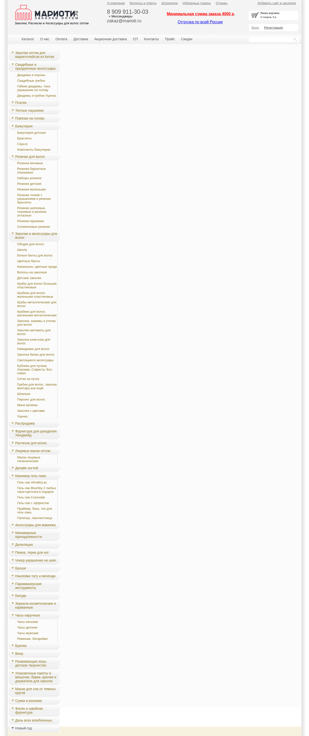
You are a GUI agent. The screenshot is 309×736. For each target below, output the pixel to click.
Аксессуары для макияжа (35, 525)
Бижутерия (24, 126)
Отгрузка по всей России (200, 22)
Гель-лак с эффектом (33, 503)
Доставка (80, 39)
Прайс (170, 39)
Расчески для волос (31, 443)
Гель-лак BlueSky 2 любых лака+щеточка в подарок (36, 490)
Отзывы (222, 3)
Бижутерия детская (31, 132)
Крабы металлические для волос (36, 304)
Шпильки (23, 394)
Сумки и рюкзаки (28, 701)
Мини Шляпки (27, 405)
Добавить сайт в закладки (277, 3)
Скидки (186, 39)
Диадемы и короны (31, 75)
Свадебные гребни (31, 80)
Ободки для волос (30, 244)
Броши (20, 568)
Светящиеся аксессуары (35, 360)
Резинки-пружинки (30, 221)
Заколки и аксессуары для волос (36, 236)
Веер (19, 654)
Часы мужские (27, 633)
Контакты (151, 39)
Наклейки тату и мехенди (35, 576)
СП (135, 39)
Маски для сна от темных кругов (35, 691)
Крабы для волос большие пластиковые (37, 285)
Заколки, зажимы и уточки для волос (36, 322)
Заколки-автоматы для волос (34, 332)
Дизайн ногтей (26, 468)
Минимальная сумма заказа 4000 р (200, 14)
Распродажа (25, 423)
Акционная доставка (110, 39)
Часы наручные (27, 615)
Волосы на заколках (32, 272)
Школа (22, 250)
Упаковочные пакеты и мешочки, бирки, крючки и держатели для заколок (35, 677)
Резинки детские (29, 184)
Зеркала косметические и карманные (35, 605)
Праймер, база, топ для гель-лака (34, 510)
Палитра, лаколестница (34, 518)
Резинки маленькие (31, 189)
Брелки (20, 646)
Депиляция (24, 545)
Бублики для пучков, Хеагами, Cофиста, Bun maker (34, 369)
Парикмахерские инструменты (28, 586)
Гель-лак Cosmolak (31, 497)
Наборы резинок (29, 178)
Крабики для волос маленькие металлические (37, 313)
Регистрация (273, 27)
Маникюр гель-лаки (30, 476)
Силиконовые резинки (33, 226)
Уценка (22, 416)
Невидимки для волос (33, 349)
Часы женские (27, 622)
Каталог (28, 39)
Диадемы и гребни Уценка (36, 95)
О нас (44, 39)
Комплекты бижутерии (33, 149)
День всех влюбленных (33, 720)
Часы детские (27, 627)
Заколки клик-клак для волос (33, 341)
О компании (116, 3)
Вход (255, 27)
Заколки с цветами (31, 411)
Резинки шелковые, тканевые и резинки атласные (31, 211)
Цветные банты (28, 261)
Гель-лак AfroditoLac (32, 482)
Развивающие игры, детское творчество (31, 663)
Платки (20, 103)
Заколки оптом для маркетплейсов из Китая (34, 55)
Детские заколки (29, 278)
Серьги (22, 144)
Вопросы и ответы (143, 3)
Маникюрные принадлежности (28, 535)
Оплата (61, 39)
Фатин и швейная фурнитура (29, 710)
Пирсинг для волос (31, 399)
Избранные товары (197, 3)
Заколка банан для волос (36, 354)
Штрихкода (169, 3)
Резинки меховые (30, 163)
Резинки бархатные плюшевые (31, 170)
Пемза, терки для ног (32, 552)
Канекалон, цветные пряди (37, 266)
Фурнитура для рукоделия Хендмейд (36, 433)
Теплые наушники (29, 110)
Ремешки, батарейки (32, 639)
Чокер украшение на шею (35, 560)
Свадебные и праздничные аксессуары (35, 66)
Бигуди (20, 596)
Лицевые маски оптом (32, 451)
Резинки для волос (30, 157)
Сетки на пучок (28, 379)
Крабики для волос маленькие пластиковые (35, 294)
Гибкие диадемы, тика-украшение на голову (34, 88)
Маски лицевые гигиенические (28, 459)
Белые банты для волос (35, 255)
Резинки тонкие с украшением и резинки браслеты (34, 198)
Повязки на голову (29, 118)
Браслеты (24, 138)
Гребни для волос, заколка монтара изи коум (37, 386)
